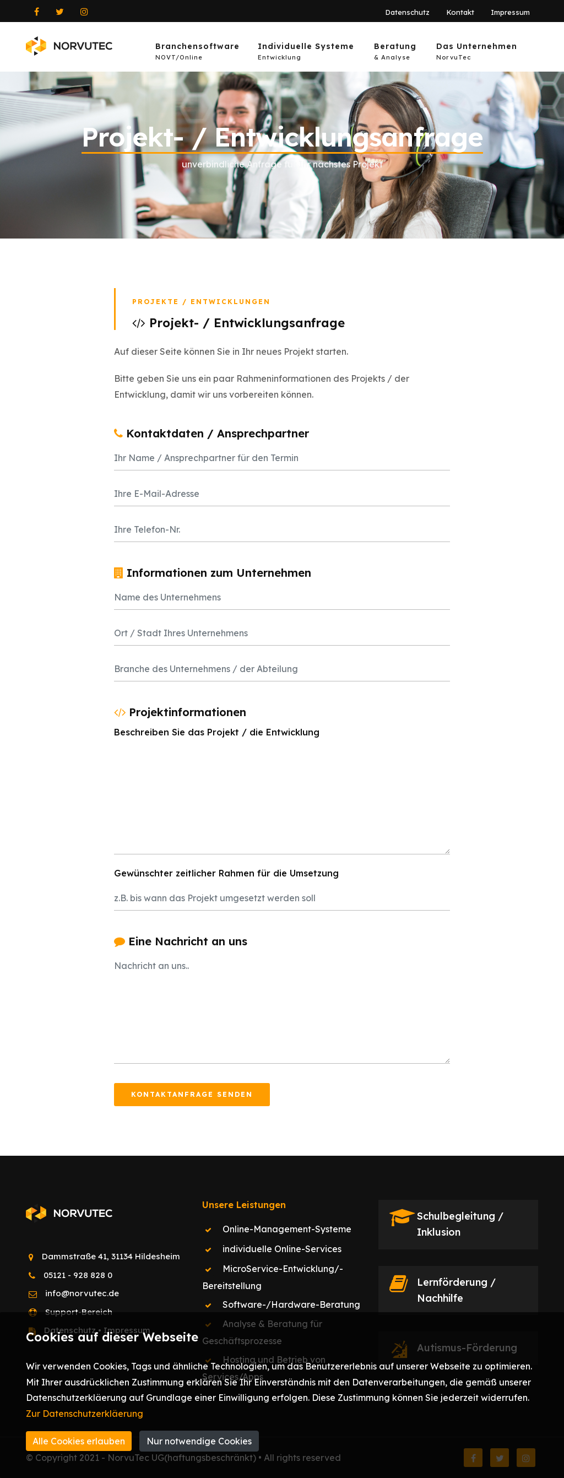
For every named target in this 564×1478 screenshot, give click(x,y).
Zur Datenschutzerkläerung (84, 1413)
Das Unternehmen (476, 53)
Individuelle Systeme (306, 53)
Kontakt (460, 12)
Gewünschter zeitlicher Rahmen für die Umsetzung (226, 873)
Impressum (510, 12)
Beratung (395, 53)
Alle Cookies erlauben (78, 1441)
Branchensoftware (197, 53)
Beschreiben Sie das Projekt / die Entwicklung (216, 732)
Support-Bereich (78, 1312)
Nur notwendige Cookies (199, 1441)
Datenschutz (407, 12)
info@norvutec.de (82, 1293)
